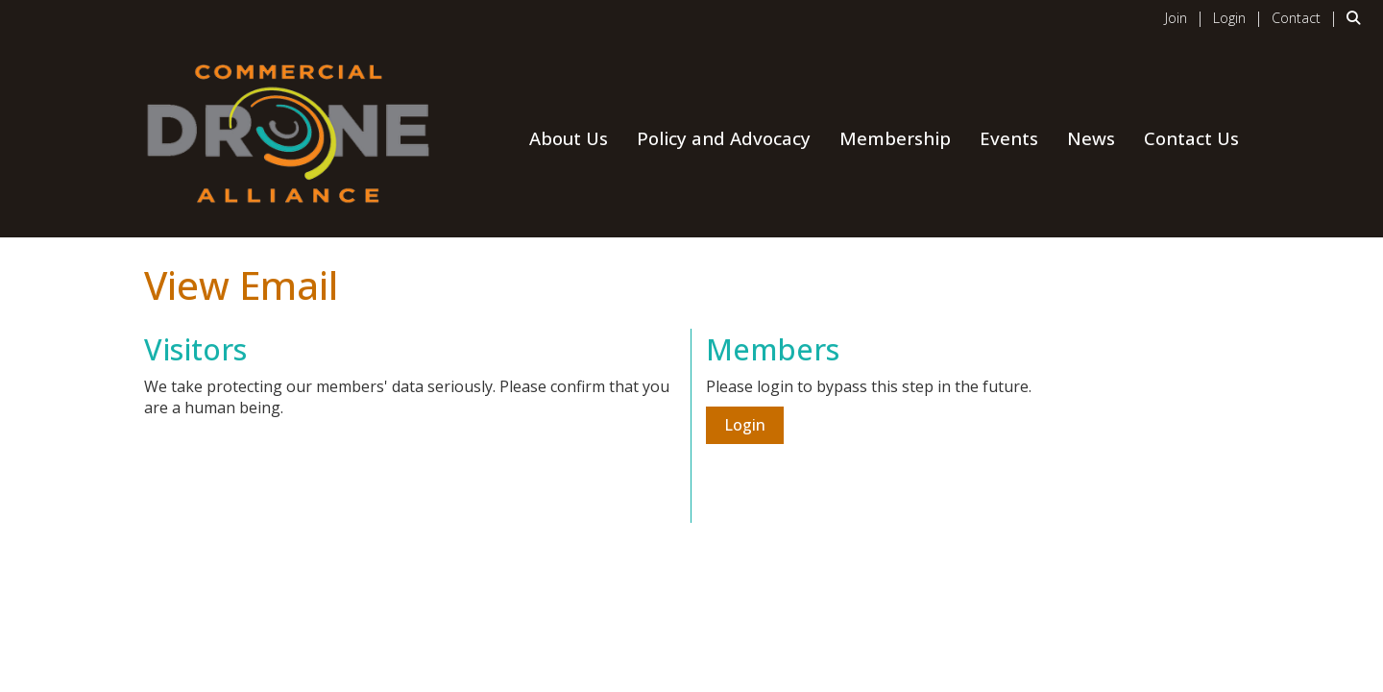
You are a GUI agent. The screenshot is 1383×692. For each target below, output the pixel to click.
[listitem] (1187, 17)
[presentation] (290, 466)
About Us (568, 138)
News (1091, 138)
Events (1009, 138)
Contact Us (1191, 138)
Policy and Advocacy (724, 138)
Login (744, 424)
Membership (895, 138)
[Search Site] (1358, 17)
